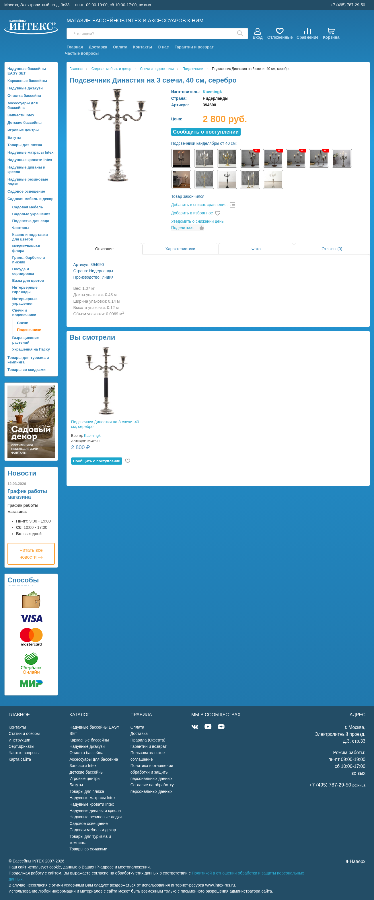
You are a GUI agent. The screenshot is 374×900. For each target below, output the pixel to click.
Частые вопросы (82, 53)
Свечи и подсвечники (24, 312)
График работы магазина (27, 494)
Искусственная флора (26, 248)
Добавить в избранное (192, 213)
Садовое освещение (26, 191)
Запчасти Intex (20, 115)
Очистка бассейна (24, 95)
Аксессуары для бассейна (22, 105)
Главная (75, 47)
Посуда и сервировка (23, 271)
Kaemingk (212, 91)
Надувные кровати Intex (29, 160)
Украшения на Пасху (31, 349)
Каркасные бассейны (27, 81)
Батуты (14, 137)
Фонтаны (20, 228)
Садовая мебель (27, 207)
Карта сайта (20, 759)
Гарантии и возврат (194, 47)
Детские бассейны (24, 122)
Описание (104, 248)
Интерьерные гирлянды (25, 289)
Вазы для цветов (28, 280)
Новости (21, 473)
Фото (256, 248)
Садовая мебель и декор (30, 199)
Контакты (142, 47)
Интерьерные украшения (25, 301)
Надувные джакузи (25, 88)
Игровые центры (23, 130)
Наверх (355, 861)
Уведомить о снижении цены (198, 221)
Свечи (22, 323)
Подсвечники (29, 330)
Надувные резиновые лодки (27, 181)
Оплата (120, 47)
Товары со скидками (26, 369)
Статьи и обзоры (24, 733)
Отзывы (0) (332, 248)
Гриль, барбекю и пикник (28, 259)
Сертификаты (21, 746)
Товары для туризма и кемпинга (28, 359)
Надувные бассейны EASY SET (26, 70)
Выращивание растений (25, 340)
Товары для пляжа (24, 145)
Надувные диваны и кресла (26, 169)
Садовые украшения (31, 214)
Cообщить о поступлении (206, 132)
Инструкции (19, 740)
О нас (163, 47)
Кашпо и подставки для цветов (30, 236)
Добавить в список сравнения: (199, 204)
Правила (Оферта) (147, 740)
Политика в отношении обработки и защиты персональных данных (151, 772)
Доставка (98, 47)
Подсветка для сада (30, 221)
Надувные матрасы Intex (30, 152)
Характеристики (180, 248)
